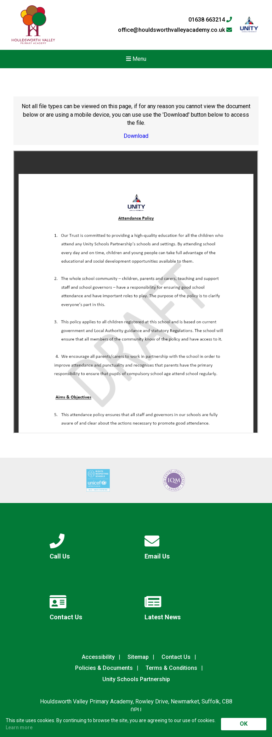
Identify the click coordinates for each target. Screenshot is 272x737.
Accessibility (98, 657)
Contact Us (176, 657)
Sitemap (138, 657)
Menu (136, 58)
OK (244, 723)
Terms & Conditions (171, 668)
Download (136, 136)
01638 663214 (210, 20)
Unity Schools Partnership (136, 679)
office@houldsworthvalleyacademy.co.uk (175, 30)
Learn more (19, 727)
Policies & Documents (104, 668)
